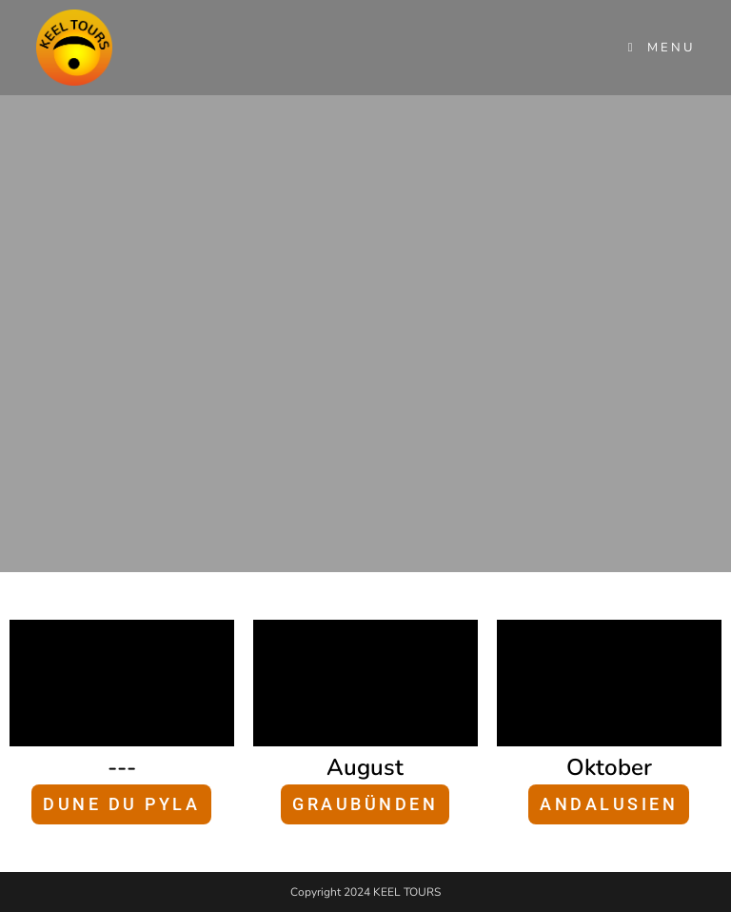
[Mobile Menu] (661, 47)
